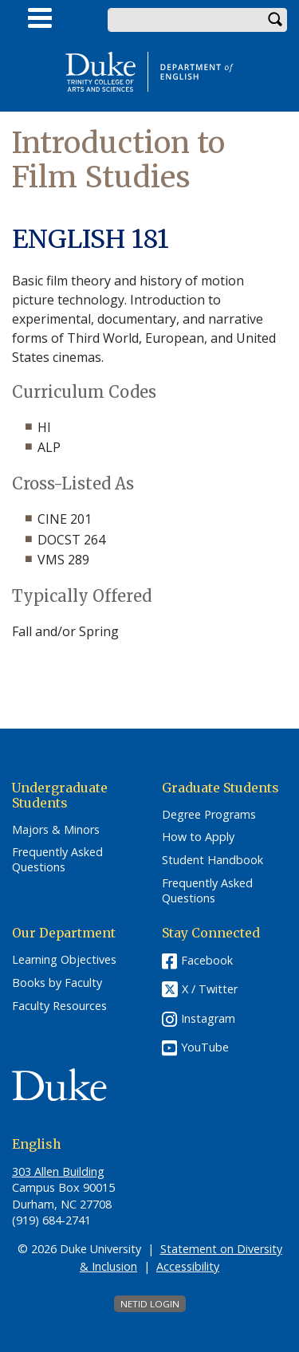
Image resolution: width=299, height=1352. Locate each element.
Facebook (207, 960)
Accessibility (187, 1266)
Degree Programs (209, 815)
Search (275, 20)
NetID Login (149, 1304)
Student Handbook (212, 860)
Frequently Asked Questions (57, 859)
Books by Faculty (57, 983)
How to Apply (198, 837)
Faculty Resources (59, 1006)
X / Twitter (210, 989)
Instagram (208, 1018)
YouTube (205, 1047)
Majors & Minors (56, 830)
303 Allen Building (58, 1171)
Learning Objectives (64, 960)
